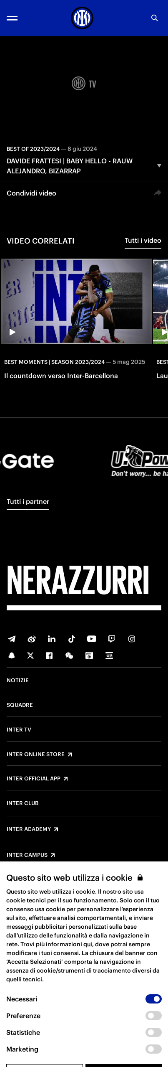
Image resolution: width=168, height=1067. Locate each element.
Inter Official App (33, 778)
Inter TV (19, 730)
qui (87, 962)
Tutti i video (143, 240)
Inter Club (22, 803)
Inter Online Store (36, 754)
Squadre (20, 705)
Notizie (18, 680)
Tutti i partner (28, 501)
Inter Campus (27, 855)
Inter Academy (29, 829)
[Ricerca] (154, 18)
